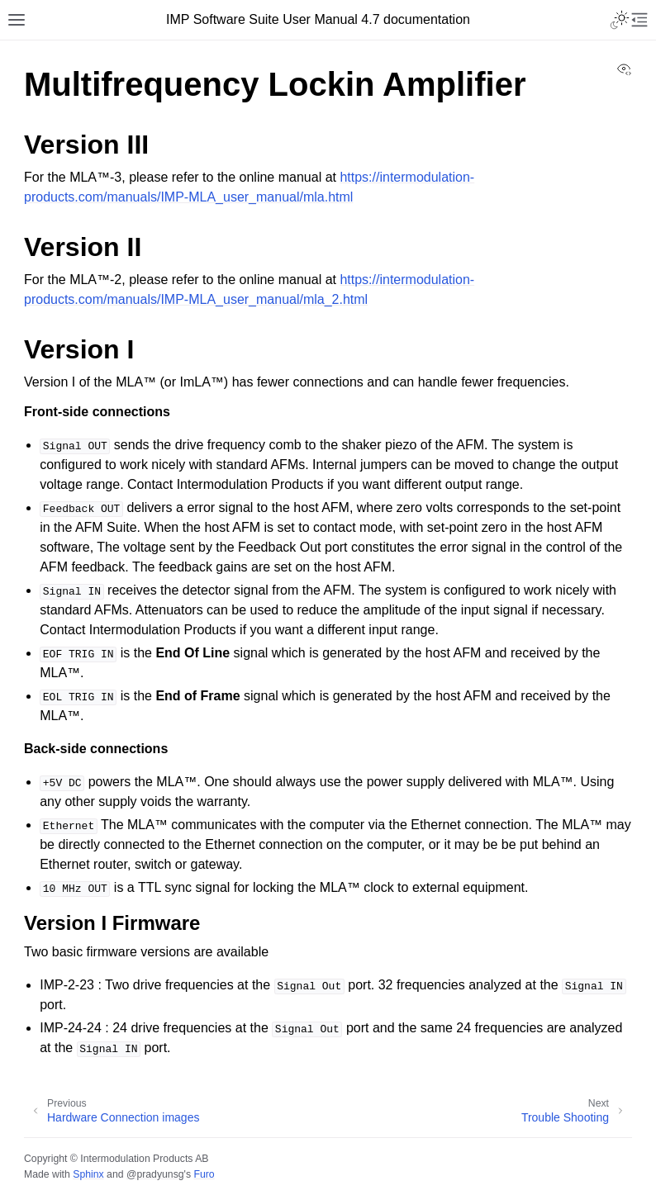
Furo (203, 1174)
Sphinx (88, 1174)
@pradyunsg (155, 1174)
